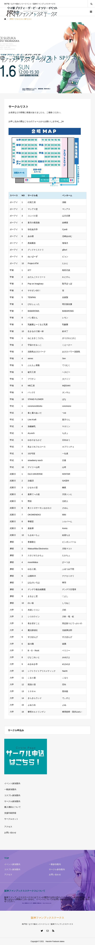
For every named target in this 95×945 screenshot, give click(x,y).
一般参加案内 (10, 789)
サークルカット (11, 819)
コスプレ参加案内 (12, 795)
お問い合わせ (10, 832)
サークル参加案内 (12, 801)
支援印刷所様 (10, 813)
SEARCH (91, 3)
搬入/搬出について (12, 807)
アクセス (8, 826)
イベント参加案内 (12, 783)
